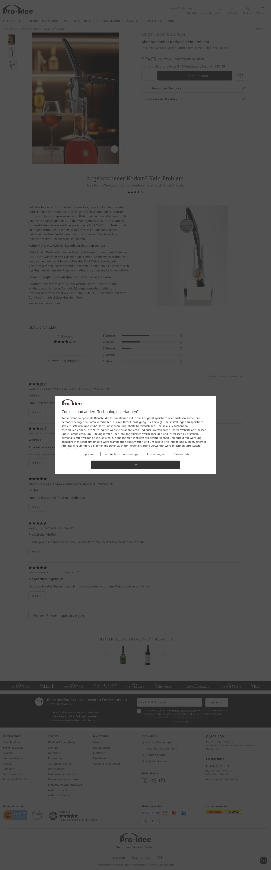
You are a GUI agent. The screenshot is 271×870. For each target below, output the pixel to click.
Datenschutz (181, 454)
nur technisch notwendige (121, 454)
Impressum (89, 454)
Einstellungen (156, 454)
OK (135, 465)
